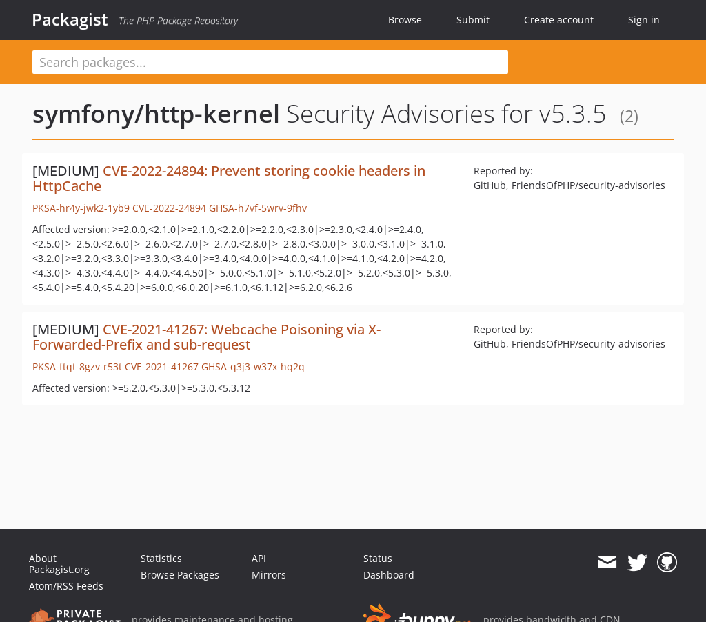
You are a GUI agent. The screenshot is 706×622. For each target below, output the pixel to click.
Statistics (161, 558)
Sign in (644, 19)
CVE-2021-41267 (162, 366)
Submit (473, 19)
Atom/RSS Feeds (66, 585)
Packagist (70, 19)
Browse (405, 19)
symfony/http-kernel (156, 113)
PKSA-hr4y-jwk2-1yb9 (81, 207)
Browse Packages (180, 574)
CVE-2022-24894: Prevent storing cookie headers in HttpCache (228, 178)
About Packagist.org (59, 564)
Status (377, 558)
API (259, 558)
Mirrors (269, 574)
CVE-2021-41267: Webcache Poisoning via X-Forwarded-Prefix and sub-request (206, 337)
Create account (559, 19)
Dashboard (388, 574)
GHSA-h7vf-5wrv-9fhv (258, 207)
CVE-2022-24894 (169, 207)
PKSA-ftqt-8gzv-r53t (77, 366)
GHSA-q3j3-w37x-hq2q (253, 366)
